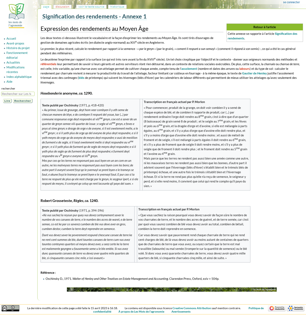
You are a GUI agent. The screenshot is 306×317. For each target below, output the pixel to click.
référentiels (48, 64)
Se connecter (291, 2)
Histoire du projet (18, 48)
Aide (9, 81)
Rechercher (8, 88)
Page (46, 6)
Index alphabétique (19, 76)
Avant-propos (15, 43)
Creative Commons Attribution (191, 308)
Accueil (11, 38)
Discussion (62, 6)
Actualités (13, 62)
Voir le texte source (91, 6)
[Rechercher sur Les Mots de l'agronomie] (18, 94)
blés (81, 77)
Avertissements (181, 311)
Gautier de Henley (254, 73)
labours (244, 68)
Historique (117, 6)
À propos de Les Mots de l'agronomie (141, 311)
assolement (189, 68)
